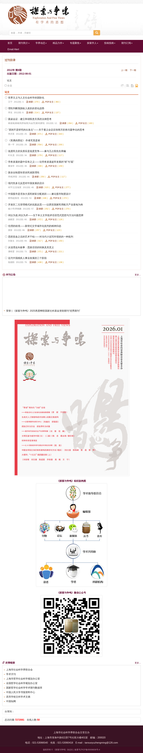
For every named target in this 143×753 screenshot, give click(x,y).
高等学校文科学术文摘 (18, 696)
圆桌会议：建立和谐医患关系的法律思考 (29, 119)
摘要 (29, 102)
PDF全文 (49, 102)
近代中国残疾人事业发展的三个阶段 (27, 258)
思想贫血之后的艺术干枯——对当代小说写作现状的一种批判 (40, 236)
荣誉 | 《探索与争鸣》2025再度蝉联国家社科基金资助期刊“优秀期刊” (43, 312)
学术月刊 (11, 674)
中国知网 (11, 701)
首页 (10, 43)
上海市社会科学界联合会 (19, 669)
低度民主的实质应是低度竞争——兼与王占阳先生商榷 (37, 151)
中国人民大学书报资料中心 (20, 692)
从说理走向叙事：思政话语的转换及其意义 (31, 247)
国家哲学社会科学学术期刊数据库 (24, 687)
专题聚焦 (75, 43)
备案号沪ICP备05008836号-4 (87, 749)
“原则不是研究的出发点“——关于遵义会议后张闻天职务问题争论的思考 (46, 129)
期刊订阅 (126, 43)
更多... (138, 274)
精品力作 (58, 43)
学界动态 (41, 43)
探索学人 (92, 43)
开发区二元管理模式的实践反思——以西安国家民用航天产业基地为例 (45, 204)
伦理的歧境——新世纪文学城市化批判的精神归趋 (34, 226)
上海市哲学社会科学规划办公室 (23, 678)
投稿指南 (109, 43)
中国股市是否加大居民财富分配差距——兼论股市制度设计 (39, 194)
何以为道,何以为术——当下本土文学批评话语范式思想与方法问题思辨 (45, 215)
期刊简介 (24, 43)
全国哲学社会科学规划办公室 (21, 683)
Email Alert (13, 49)
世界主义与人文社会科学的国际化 (26, 97)
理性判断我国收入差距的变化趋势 (26, 108)
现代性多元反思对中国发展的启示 (26, 183)
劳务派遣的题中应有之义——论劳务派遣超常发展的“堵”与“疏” (41, 162)
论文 (9, 80)
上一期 (124, 70)
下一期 (133, 70)
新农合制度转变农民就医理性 (23, 172)
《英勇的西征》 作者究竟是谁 (24, 140)
